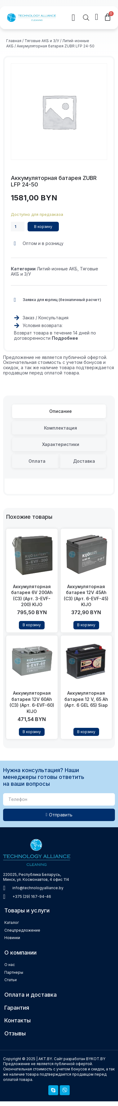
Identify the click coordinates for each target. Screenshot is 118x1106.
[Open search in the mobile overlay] (86, 17)
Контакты (17, 1020)
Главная (13, 40)
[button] (68, 17)
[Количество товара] (17, 226)
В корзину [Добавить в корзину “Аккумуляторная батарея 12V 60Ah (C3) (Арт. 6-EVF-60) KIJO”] (32, 731)
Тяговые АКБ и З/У (41, 40)
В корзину (43, 226)
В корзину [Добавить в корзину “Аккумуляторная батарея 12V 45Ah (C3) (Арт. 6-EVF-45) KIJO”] (86, 625)
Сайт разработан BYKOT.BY (79, 1058)
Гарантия (16, 1007)
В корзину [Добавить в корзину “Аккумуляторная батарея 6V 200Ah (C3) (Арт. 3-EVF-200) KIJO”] (32, 625)
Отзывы (15, 1033)
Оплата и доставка (30, 994)
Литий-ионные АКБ (57, 268)
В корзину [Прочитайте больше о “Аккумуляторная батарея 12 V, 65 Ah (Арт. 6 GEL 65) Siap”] (86, 731)
